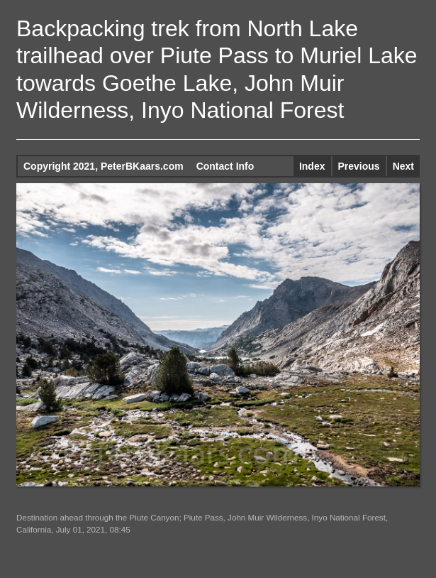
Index (312, 166)
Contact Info (225, 166)
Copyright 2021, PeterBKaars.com (103, 166)
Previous (359, 166)
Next (403, 166)
